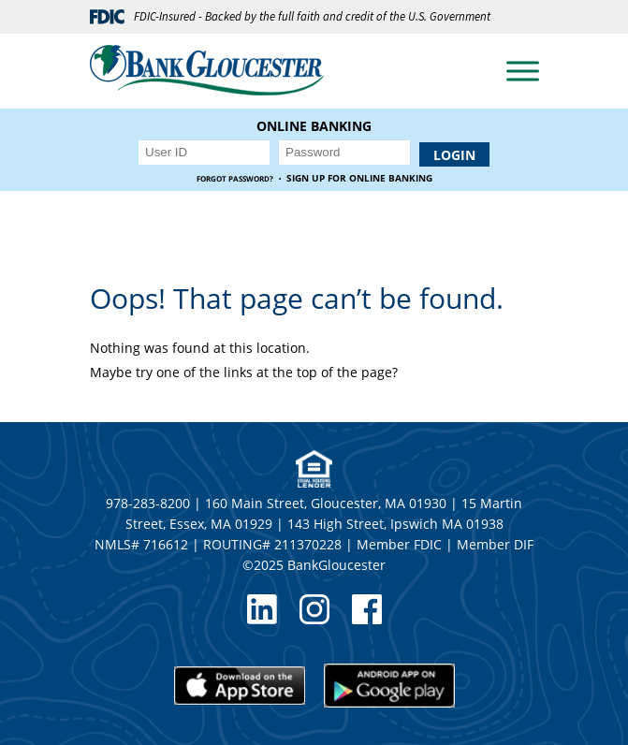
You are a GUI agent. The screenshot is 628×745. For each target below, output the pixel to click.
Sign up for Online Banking (359, 178)
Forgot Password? (235, 178)
